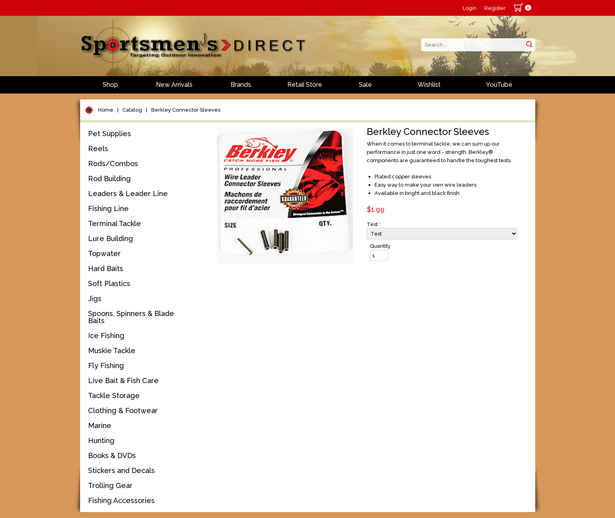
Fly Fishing (106, 365)
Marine (99, 425)
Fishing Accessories (121, 500)
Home (105, 109)
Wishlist (429, 84)
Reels (98, 148)
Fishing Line (108, 208)
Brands (241, 84)
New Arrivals (174, 84)
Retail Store (304, 84)
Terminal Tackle (114, 223)
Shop (110, 84)
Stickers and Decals (121, 470)
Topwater (104, 253)
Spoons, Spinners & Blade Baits (131, 317)
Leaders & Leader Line (128, 193)
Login (469, 8)
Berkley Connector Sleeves (185, 109)
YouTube (499, 84)
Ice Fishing (106, 335)
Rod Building (109, 178)
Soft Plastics (109, 283)
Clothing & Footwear (123, 410)
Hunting (101, 440)
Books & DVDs (112, 455)
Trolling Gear (110, 485)
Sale (365, 84)
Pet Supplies (109, 133)
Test (374, 224)
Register (495, 8)
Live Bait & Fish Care (123, 380)
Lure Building (110, 238)
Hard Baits (105, 268)
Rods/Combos (113, 163)
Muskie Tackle (111, 350)
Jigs (94, 298)
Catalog (132, 109)
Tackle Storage (114, 395)
